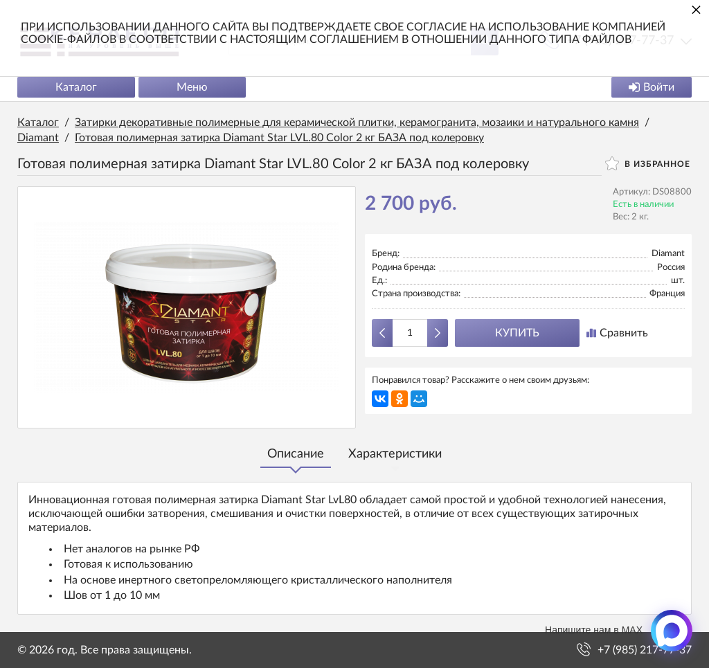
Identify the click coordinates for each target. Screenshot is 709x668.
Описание (295, 454)
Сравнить (617, 332)
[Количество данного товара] (410, 333)
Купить (517, 332)
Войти (651, 87)
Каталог (76, 87)
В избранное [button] (647, 163)
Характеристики (395, 454)
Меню (192, 87)
